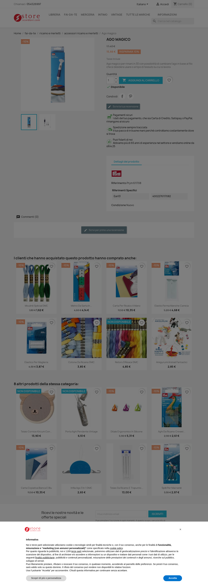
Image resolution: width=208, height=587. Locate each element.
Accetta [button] (173, 578)
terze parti (76, 551)
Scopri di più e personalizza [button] (46, 578)
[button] (180, 529)
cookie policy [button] (116, 548)
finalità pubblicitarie (45, 557)
